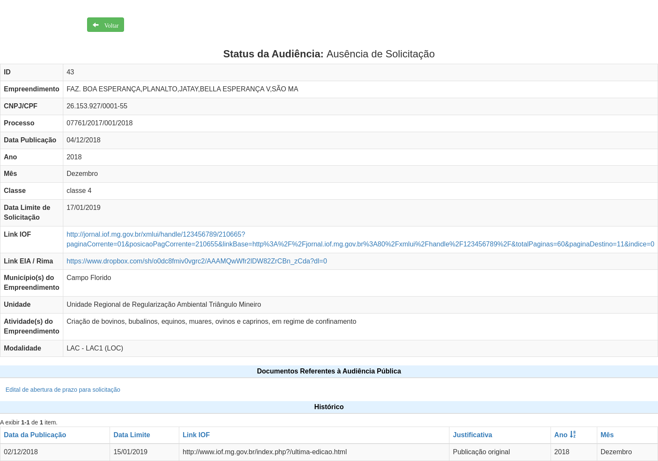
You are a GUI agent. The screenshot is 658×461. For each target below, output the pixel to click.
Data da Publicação (35, 434)
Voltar (109, 24)
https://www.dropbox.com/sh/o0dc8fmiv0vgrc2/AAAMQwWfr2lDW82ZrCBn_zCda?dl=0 (197, 261)
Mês (607, 434)
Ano (561, 434)
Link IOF (196, 434)
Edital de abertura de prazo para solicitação (63, 389)
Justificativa (472, 434)
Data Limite (131, 434)
